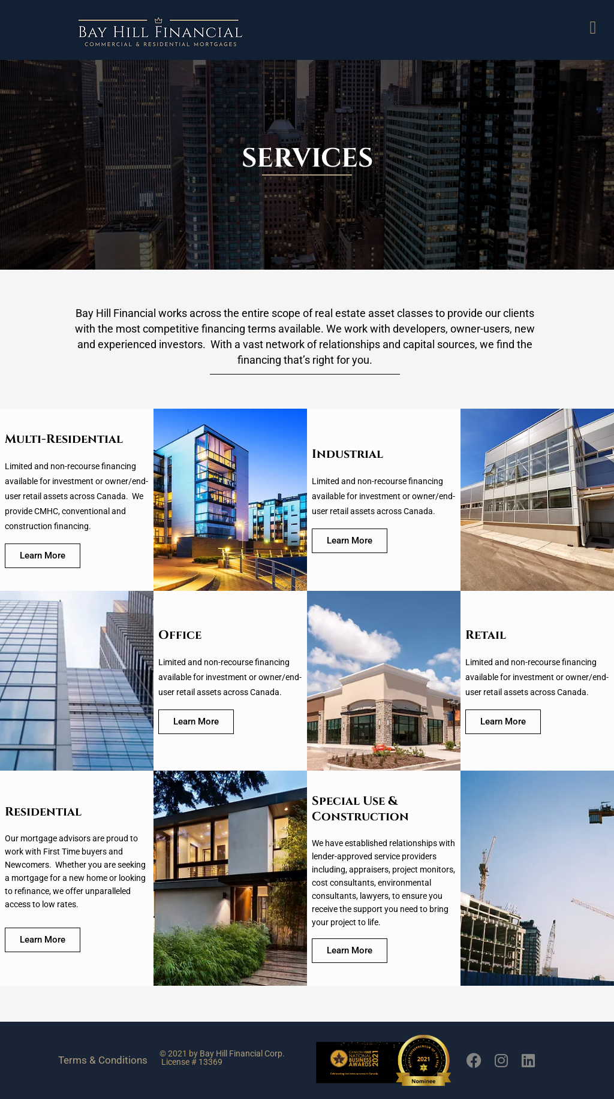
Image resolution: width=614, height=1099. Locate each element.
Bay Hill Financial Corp (241, 1053)
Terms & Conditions (103, 1060)
